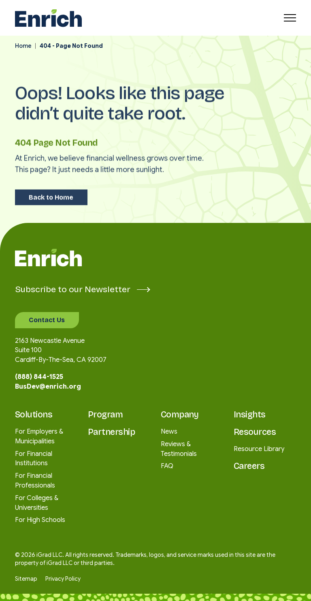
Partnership (111, 432)
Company (180, 415)
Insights (250, 415)
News (169, 432)
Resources (255, 432)
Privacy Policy (63, 578)
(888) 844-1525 (39, 377)
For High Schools (40, 520)
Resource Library (259, 449)
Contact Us (47, 320)
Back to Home (51, 190)
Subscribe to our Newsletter (82, 289)
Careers (249, 466)
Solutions (34, 415)
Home (23, 46)
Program (105, 415)
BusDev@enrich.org (48, 387)
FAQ (167, 466)
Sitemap (26, 578)
